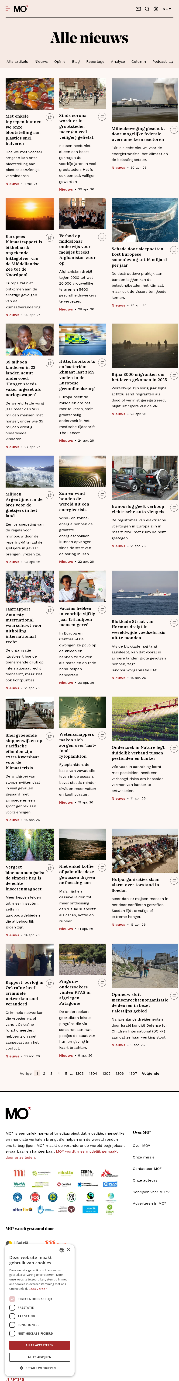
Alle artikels (17, 61)
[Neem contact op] (138, 8)
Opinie (59, 61)
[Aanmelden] (155, 8)
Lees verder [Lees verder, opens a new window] (38, 1288)
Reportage (95, 61)
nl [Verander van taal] (167, 9)
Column (138, 61)
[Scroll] (171, 63)
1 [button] (37, 1073)
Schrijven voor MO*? (151, 1192)
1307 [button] (133, 1073)
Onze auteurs (145, 1180)
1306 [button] (120, 1073)
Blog (76, 61)
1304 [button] (93, 1073)
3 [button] (51, 1073)
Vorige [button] (26, 1073)
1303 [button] (80, 1073)
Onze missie (144, 1157)
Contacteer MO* (147, 1168)
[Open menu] (8, 9)
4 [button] (59, 1073)
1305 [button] (106, 1073)
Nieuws (41, 61)
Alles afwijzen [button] (40, 1357)
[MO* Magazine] (21, 9)
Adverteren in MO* (149, 1203)
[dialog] (40, 1310)
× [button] (68, 1250)
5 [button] (66, 1073)
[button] (39, 1368)
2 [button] (44, 1073)
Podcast (159, 61)
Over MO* (141, 1145)
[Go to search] (147, 8)
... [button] (71, 1073)
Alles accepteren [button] (40, 1345)
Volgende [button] (150, 1073)
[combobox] (61, 1250)
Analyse (118, 61)
